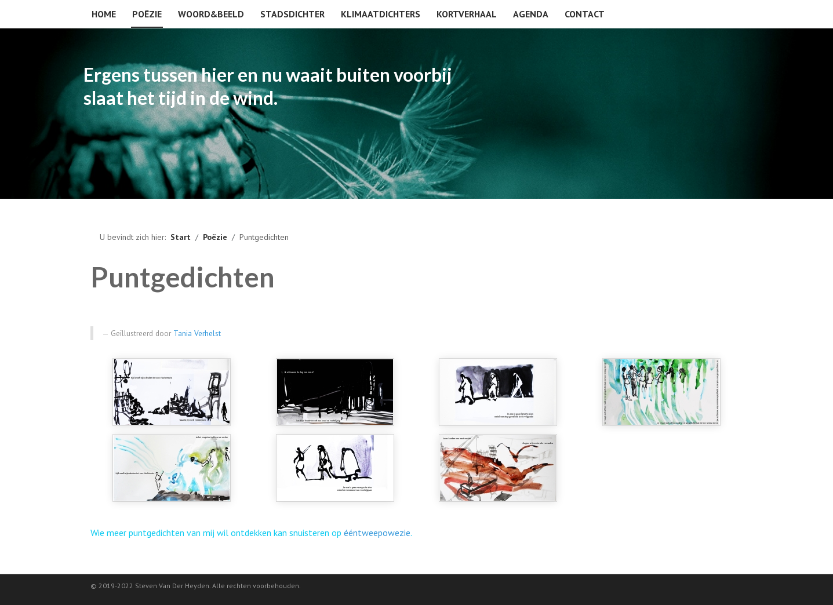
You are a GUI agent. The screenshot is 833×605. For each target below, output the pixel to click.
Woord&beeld (211, 14)
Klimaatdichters (380, 14)
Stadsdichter (292, 14)
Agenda (530, 14)
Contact (585, 14)
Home (104, 14)
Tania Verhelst (197, 333)
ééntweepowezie (377, 532)
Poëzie (147, 14)
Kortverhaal (466, 14)
